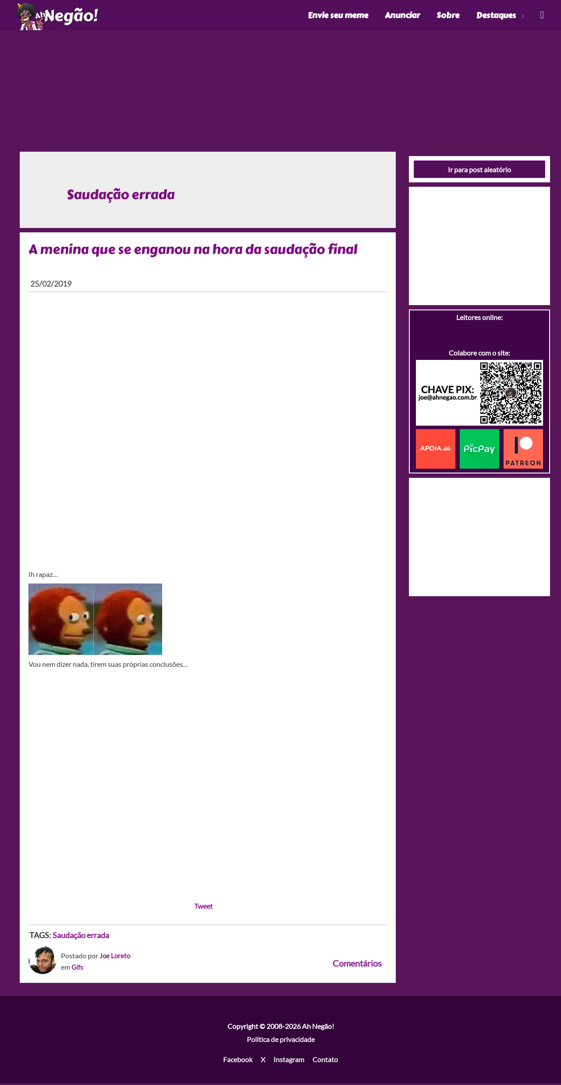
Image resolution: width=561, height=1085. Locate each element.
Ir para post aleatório (479, 171)
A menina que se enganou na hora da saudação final (192, 251)
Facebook (237, 1061)
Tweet (203, 908)
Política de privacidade (281, 1040)
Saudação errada (81, 937)
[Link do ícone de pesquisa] (541, 16)
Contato (325, 1061)
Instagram (288, 1061)
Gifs (77, 968)
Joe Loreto (115, 957)
